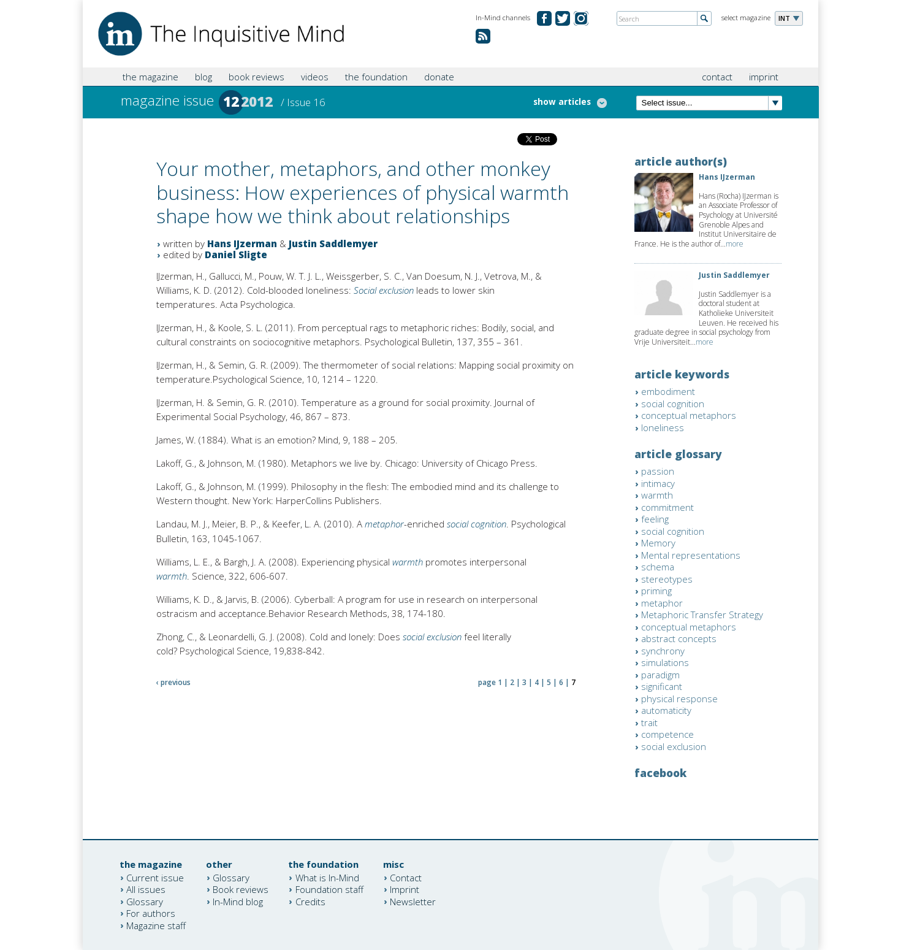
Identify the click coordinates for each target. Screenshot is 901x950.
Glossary (144, 901)
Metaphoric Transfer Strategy (702, 614)
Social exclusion (384, 290)
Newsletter (413, 901)
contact (717, 77)
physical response (679, 698)
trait (649, 722)
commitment (667, 507)
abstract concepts (679, 638)
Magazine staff (156, 925)
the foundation (376, 77)
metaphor (384, 524)
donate (439, 77)
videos (315, 77)
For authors (150, 913)
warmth (407, 562)
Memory (658, 543)
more (734, 244)
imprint (763, 77)
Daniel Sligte (236, 254)
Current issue (155, 877)
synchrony (663, 651)
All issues (145, 889)
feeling (655, 519)
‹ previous (173, 682)
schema (657, 567)
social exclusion (432, 636)
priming (656, 590)
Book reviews (240, 889)
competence (667, 734)
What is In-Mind (327, 877)
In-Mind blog (238, 901)
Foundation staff (329, 889)
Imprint (404, 889)
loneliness (662, 427)
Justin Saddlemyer (333, 243)
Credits (310, 901)
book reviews (256, 77)
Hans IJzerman (242, 243)
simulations (665, 662)
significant (661, 686)
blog (203, 77)
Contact (406, 877)
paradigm (660, 674)
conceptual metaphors (688, 415)
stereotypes (667, 579)
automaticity (666, 710)
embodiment (668, 391)
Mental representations (690, 555)
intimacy (658, 483)
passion (657, 471)
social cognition (476, 524)
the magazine (150, 77)
